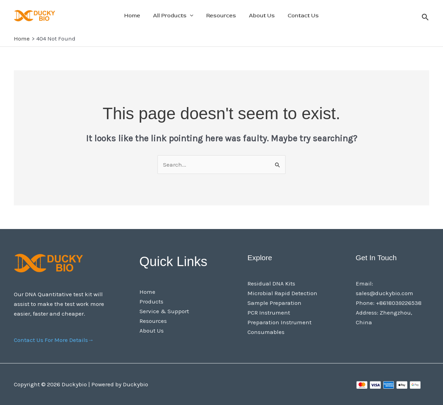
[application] (191, 15)
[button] (425, 17)
